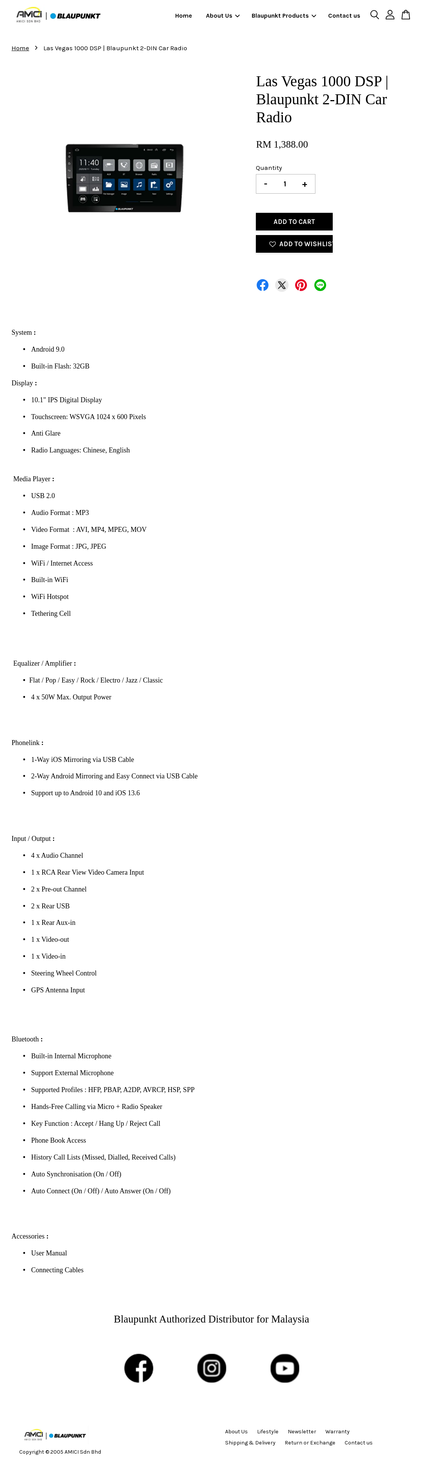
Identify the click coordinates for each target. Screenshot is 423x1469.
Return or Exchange (310, 1442)
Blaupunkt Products (284, 15)
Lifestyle (268, 1431)
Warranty (337, 1431)
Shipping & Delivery (250, 1442)
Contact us (344, 15)
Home (183, 15)
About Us (223, 15)
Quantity (269, 167)
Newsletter (302, 1431)
